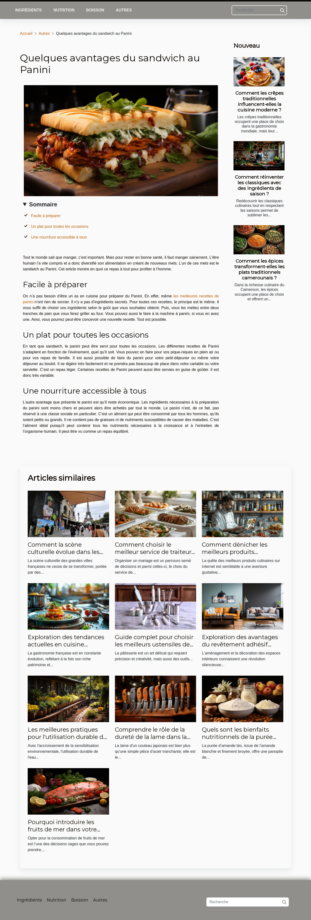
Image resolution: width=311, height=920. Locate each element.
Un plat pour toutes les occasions (59, 226)
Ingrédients (28, 10)
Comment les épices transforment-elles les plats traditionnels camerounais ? (259, 269)
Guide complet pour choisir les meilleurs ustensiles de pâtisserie (154, 644)
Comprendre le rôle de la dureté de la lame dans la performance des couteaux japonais (153, 740)
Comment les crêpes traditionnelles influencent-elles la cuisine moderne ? (259, 101)
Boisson (95, 10)
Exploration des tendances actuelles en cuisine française (66, 644)
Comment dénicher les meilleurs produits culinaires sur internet (235, 552)
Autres (124, 10)
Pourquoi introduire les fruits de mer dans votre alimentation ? (62, 829)
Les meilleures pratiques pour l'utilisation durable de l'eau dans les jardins (67, 737)
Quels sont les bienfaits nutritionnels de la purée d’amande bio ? (237, 737)
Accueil (26, 33)
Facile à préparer (45, 216)
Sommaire (43, 204)
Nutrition (64, 10)
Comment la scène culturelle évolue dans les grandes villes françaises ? (65, 552)
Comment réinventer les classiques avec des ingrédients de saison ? (259, 185)
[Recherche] (259, 10)
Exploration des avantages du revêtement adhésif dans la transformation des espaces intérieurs (240, 648)
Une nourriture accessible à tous (59, 237)
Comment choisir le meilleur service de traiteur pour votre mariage (153, 552)
